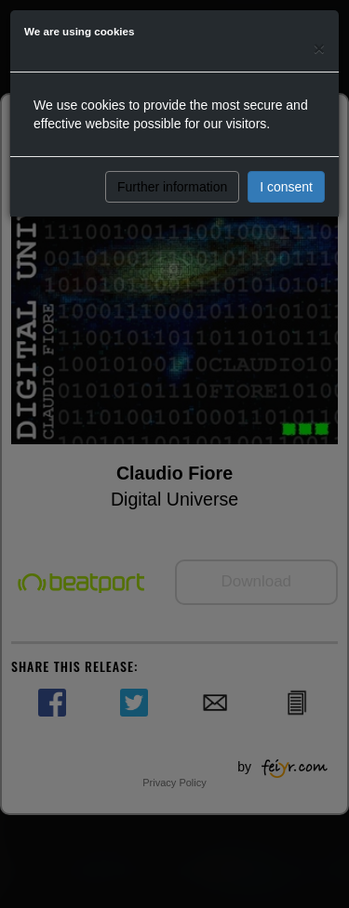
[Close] (319, 48)
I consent (286, 186)
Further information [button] (172, 186)
